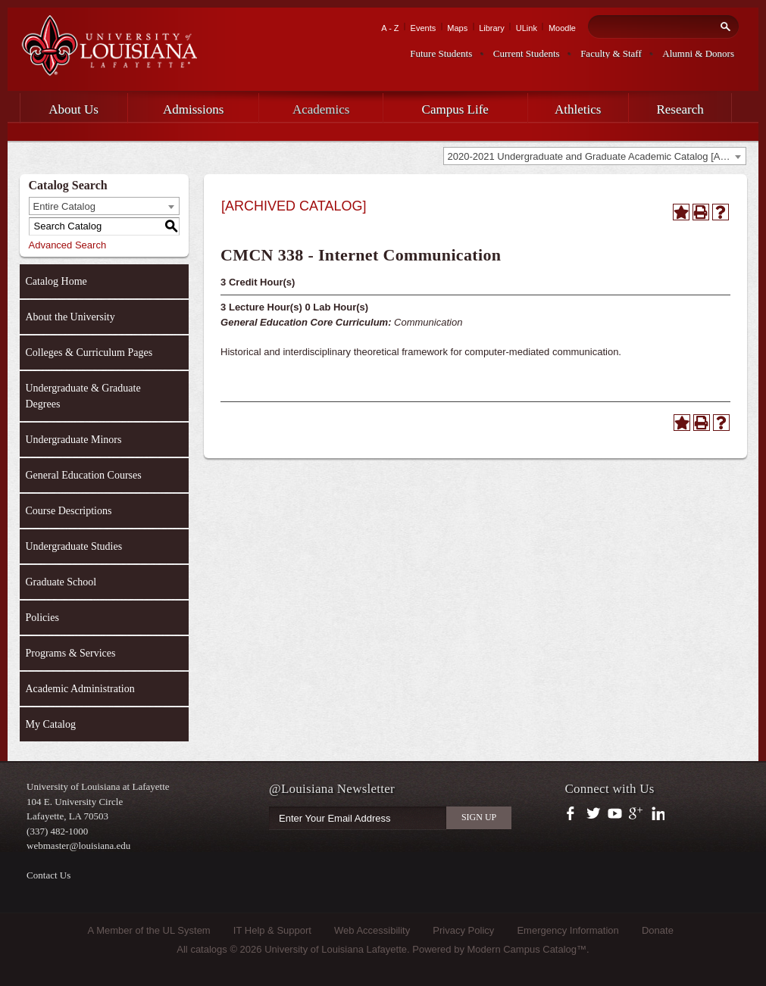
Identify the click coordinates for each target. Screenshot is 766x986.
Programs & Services (71, 653)
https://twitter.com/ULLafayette (594, 814)
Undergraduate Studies (74, 546)
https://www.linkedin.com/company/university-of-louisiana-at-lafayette (656, 814)
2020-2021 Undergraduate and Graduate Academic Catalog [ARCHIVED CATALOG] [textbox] (597, 156)
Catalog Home (56, 281)
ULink (526, 28)
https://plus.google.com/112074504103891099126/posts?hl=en (636, 814)
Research (679, 109)
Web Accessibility (372, 930)
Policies (42, 617)
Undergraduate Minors (74, 439)
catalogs (208, 949)
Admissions (193, 109)
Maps (457, 28)
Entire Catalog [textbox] (64, 206)
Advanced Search (68, 245)
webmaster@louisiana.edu (78, 845)
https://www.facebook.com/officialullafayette (574, 814)
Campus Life (455, 109)
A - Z (390, 28)
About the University (70, 317)
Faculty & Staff (611, 53)
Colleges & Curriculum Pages (89, 352)
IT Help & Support (272, 930)
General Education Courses (84, 475)
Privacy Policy (463, 930)
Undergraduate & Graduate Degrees (83, 396)
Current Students (526, 53)
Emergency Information (567, 930)
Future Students (441, 53)
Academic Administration (80, 688)
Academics (321, 109)
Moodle (562, 28)
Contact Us (48, 875)
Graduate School (61, 582)
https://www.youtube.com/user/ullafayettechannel (615, 814)
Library (492, 28)
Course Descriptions (69, 510)
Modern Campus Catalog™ (527, 949)
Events (423, 28)
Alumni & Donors (698, 53)
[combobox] (594, 156)
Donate (658, 930)
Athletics (578, 109)
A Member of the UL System (149, 930)
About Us (73, 109)
